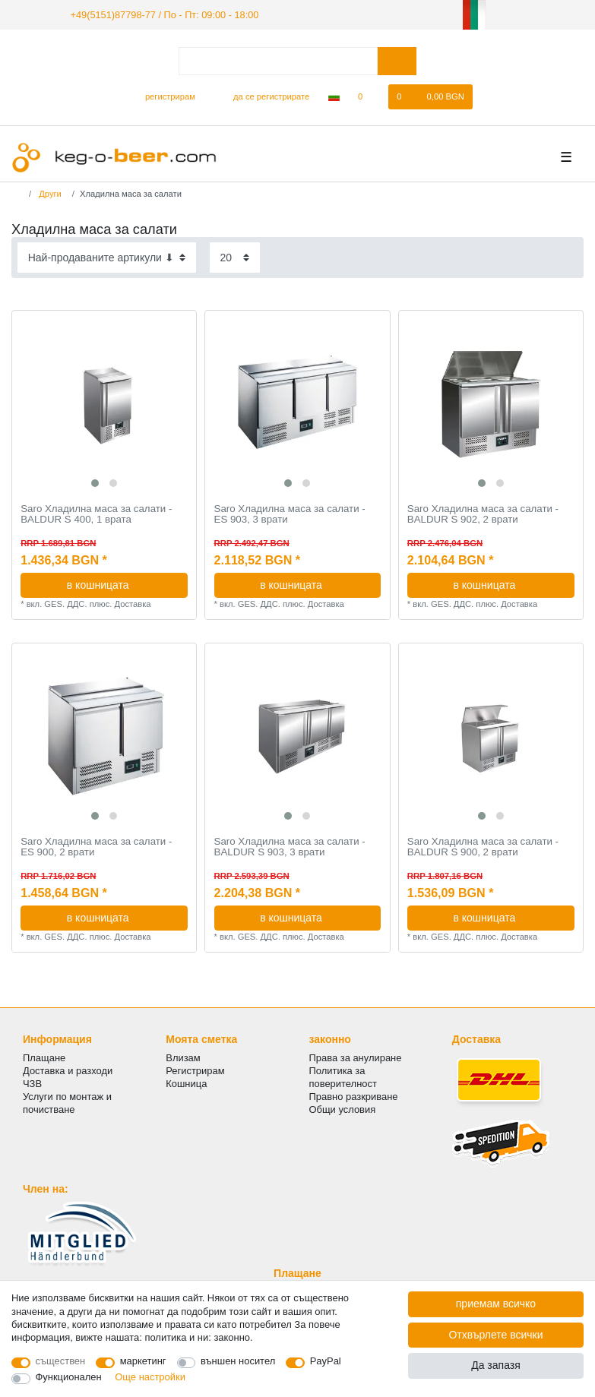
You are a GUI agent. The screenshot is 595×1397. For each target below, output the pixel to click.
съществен (61, 1361)
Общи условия (342, 1108)
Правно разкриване (353, 1095)
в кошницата (121, 583)
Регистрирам (195, 1070)
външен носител (238, 1361)
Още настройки (150, 1377)
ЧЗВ (32, 1083)
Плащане (44, 1056)
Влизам (183, 1056)
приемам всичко (496, 1303)
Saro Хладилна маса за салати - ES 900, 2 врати (96, 846)
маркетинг (143, 1361)
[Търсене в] (397, 60)
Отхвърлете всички (495, 1335)
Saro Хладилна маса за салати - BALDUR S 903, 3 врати (290, 846)
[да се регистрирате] (262, 96)
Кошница (186, 1083)
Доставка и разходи (67, 1070)
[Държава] (333, 96)
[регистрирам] (164, 96)
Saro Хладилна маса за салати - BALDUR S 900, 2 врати (483, 846)
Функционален (69, 1377)
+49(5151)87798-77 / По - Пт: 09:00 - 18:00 (157, 13)
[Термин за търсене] (278, 60)
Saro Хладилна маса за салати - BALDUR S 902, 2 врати (483, 514)
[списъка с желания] (368, 96)
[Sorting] (106, 256)
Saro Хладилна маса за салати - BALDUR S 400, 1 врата (96, 514)
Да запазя (496, 1365)
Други (49, 193)
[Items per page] (235, 256)
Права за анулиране (355, 1056)
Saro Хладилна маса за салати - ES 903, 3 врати (290, 514)
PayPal (325, 1361)
